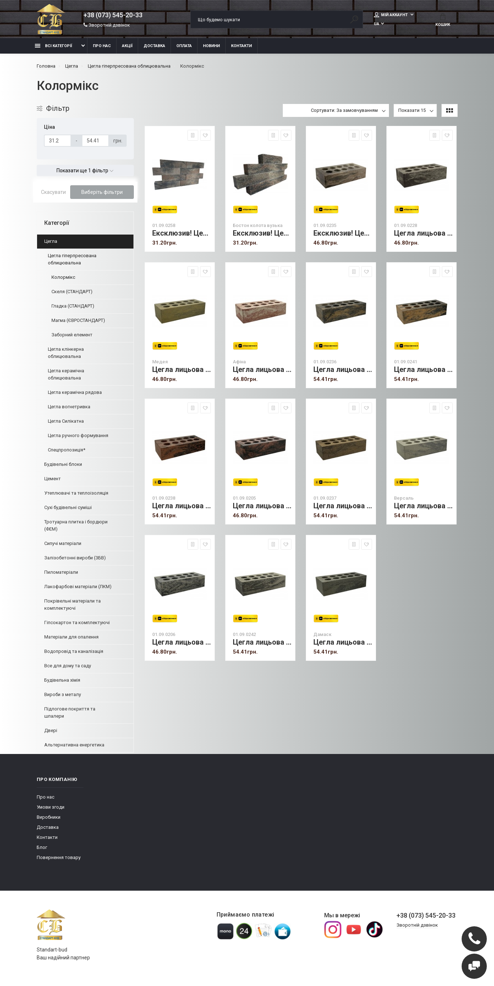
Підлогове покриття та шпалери (69, 712)
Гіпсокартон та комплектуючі (77, 622)
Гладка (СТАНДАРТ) (72, 306)
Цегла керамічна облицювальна (66, 374)
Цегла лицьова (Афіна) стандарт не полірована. (262, 369)
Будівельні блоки (63, 464)
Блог (42, 847)
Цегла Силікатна (66, 421)
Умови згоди (50, 807)
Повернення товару (59, 857)
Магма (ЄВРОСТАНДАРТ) (78, 320)
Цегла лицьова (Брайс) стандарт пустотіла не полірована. (181, 506)
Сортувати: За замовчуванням (344, 110)
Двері (50, 730)
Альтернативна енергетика (74, 745)
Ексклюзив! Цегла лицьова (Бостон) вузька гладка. (181, 233)
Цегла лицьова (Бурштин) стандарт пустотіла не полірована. (342, 506)
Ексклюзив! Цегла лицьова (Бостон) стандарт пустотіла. (342, 233)
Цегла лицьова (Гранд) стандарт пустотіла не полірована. (423, 369)
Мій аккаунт (391, 14)
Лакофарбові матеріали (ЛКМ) (78, 586)
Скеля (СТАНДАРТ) (71, 291)
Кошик (442, 20)
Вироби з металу (62, 694)
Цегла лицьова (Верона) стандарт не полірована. (342, 369)
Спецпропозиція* (66, 450)
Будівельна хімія (62, 680)
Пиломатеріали (61, 572)
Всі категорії (53, 46)
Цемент (52, 478)
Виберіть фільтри (102, 192)
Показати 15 (412, 110)
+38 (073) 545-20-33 (112, 15)
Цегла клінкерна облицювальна (66, 352)
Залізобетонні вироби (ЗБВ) (75, 557)
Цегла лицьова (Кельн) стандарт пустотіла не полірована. (262, 506)
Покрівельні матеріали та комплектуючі (72, 604)
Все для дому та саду (67, 665)
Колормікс (63, 277)
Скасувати (53, 192)
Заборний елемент (71, 334)
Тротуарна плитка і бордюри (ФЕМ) (76, 525)
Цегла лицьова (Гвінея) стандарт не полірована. (423, 233)
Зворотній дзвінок (106, 25)
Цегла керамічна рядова (75, 392)
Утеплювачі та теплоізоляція (76, 493)
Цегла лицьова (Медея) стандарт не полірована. (181, 369)
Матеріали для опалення (71, 637)
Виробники (48, 817)
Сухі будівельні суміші (68, 507)
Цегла (50, 241)
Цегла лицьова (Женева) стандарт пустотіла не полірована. (181, 642)
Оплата (184, 46)
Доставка (154, 46)
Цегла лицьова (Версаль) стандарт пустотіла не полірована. (423, 506)
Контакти (241, 46)
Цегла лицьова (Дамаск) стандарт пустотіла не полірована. (342, 642)
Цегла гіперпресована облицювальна (72, 259)
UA (376, 24)
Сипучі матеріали (62, 543)
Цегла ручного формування (78, 435)
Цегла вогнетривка (69, 406)
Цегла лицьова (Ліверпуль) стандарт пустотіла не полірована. (262, 642)
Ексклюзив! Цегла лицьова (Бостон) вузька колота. (262, 233)
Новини (211, 46)
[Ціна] (57, 141)
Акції (127, 46)
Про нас (102, 46)
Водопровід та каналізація (73, 651)
